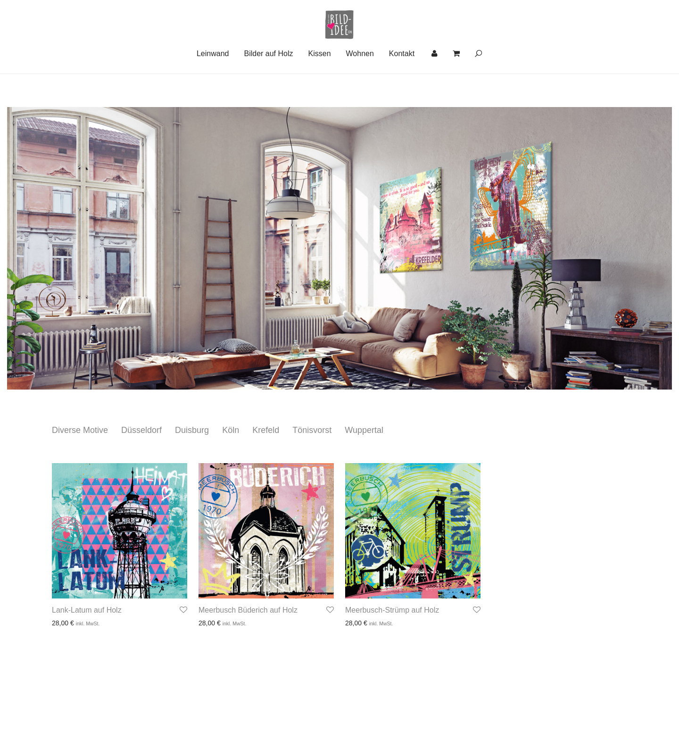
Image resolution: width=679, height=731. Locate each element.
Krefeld (265, 430)
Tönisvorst (311, 430)
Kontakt (401, 87)
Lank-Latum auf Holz (87, 610)
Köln (230, 430)
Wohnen (360, 87)
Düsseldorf (141, 430)
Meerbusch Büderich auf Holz (248, 610)
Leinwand (213, 87)
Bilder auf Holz (268, 87)
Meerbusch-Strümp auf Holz (392, 610)
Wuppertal (364, 430)
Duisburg (192, 430)
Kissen (319, 87)
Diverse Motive (80, 430)
